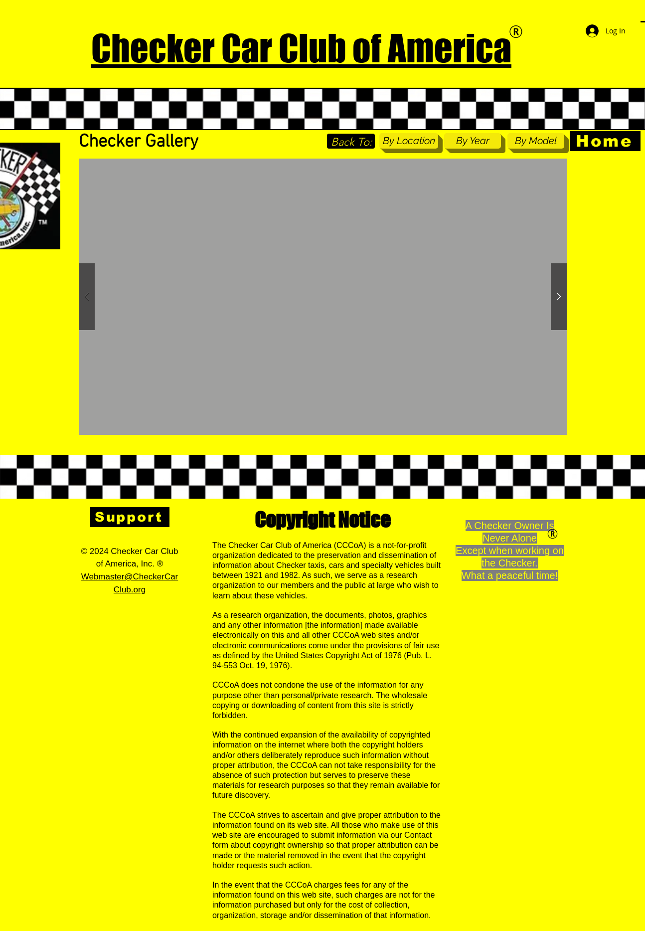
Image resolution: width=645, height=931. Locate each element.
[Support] (129, 517)
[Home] (605, 141)
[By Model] (535, 141)
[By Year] (472, 141)
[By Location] (408, 141)
